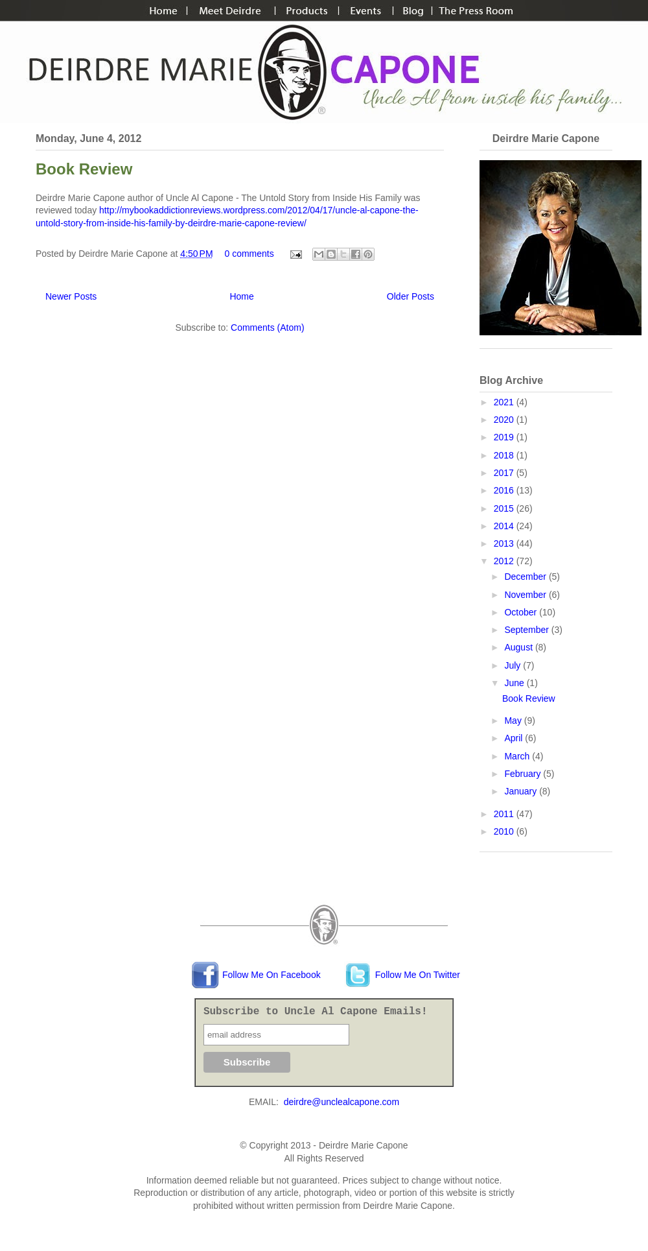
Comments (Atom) (268, 327)
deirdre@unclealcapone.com (341, 1102)
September (527, 630)
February (523, 773)
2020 (505, 419)
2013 (505, 543)
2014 (505, 526)
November (526, 595)
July (513, 665)
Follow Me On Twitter (402, 975)
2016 (505, 490)
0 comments (248, 253)
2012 (505, 561)
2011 (505, 814)
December (526, 576)
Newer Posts (71, 296)
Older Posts (410, 296)
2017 (505, 473)
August (519, 647)
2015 (505, 508)
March (518, 756)
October (521, 612)
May (514, 720)
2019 (505, 437)
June (515, 683)
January (521, 791)
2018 (505, 455)
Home (241, 296)
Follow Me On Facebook (256, 975)
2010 (505, 831)
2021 (505, 402)
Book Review (84, 169)
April (514, 738)
